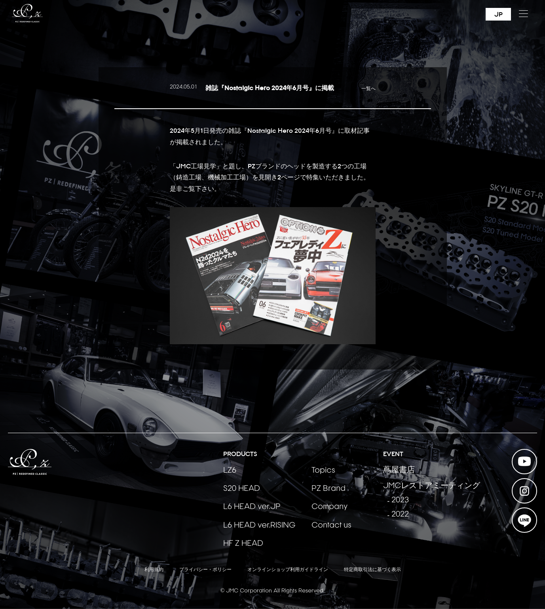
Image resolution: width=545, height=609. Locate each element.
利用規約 (153, 570)
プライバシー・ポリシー (205, 570)
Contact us (331, 526)
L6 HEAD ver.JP (252, 507)
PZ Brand (328, 489)
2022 (400, 514)
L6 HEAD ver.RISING (259, 526)
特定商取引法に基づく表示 (372, 570)
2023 (400, 500)
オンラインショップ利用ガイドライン (287, 570)
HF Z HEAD (243, 544)
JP (498, 14)
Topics (323, 471)
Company (329, 507)
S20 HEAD (241, 489)
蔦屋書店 (399, 470)
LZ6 (229, 471)
